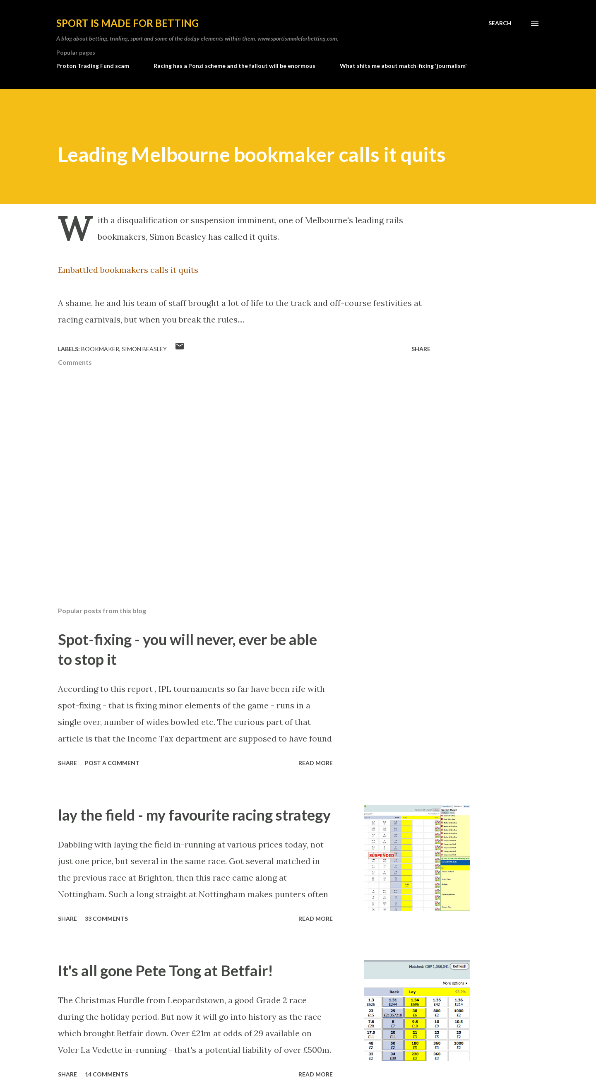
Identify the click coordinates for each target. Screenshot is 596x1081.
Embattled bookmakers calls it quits (128, 270)
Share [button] (420, 348)
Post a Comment (112, 762)
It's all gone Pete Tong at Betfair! (165, 970)
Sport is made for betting (127, 23)
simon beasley (144, 348)
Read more (315, 762)
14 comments (106, 1074)
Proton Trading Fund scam (92, 65)
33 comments (106, 918)
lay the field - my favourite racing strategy (194, 815)
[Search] (500, 23)
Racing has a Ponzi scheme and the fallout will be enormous (234, 65)
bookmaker (100, 348)
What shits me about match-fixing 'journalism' (403, 65)
